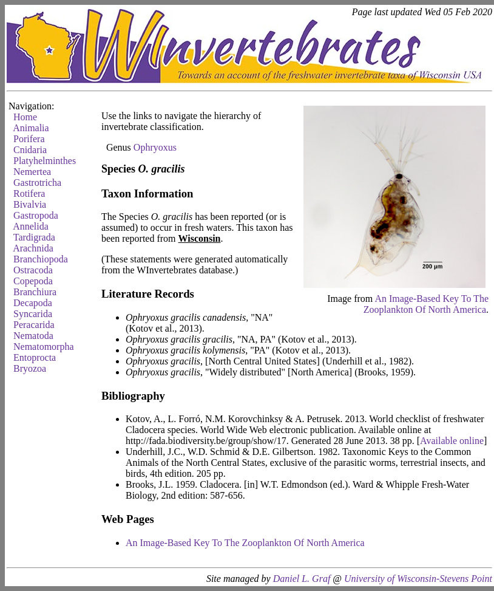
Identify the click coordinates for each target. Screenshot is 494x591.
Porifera (29, 139)
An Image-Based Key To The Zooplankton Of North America (426, 304)
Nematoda (33, 335)
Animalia (31, 128)
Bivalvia (29, 204)
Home (25, 117)
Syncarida (32, 314)
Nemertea (32, 171)
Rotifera (29, 193)
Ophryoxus (155, 147)
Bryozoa (29, 368)
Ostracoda (33, 270)
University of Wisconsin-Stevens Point (418, 578)
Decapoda (32, 303)
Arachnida (33, 248)
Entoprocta (34, 357)
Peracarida (34, 324)
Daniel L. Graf (302, 578)
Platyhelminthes (44, 160)
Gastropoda (35, 215)
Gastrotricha (37, 182)
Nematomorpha (43, 346)
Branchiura (34, 292)
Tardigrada (34, 237)
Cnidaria (30, 150)
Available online (452, 441)
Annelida (31, 226)
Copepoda (33, 281)
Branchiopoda (40, 259)
